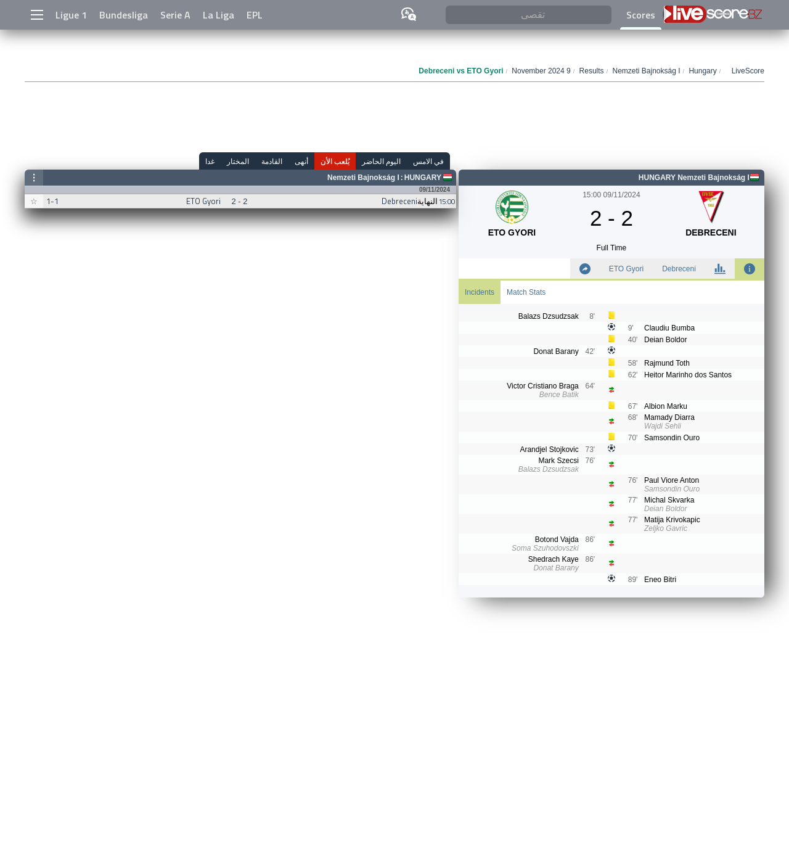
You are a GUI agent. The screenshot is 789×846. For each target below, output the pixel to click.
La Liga (218, 14)
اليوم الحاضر (381, 161)
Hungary (422, 177)
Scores (640, 14)
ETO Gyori (626, 269)
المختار (238, 161)
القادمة (271, 161)
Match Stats (526, 292)
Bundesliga (123, 14)
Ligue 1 (71, 14)
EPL (255, 14)
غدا (210, 161)
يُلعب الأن (335, 161)
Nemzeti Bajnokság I (363, 177)
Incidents (479, 292)
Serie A (175, 14)
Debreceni (679, 269)
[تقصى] (528, 15)
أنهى (301, 161)
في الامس (428, 161)
